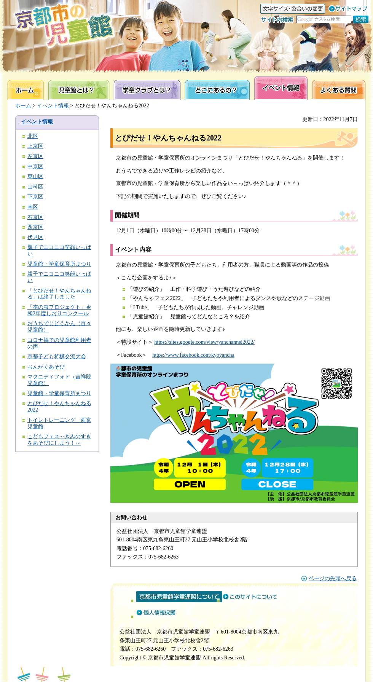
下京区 (35, 196)
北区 (32, 136)
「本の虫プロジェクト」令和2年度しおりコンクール (59, 310)
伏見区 (35, 237)
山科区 (35, 187)
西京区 (35, 227)
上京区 (35, 146)
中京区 (35, 166)
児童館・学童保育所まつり (59, 264)
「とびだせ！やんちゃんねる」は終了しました (59, 294)
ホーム (23, 106)
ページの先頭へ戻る (333, 578)
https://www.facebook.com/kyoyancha (193, 355)
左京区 (35, 156)
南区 (32, 207)
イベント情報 (53, 106)
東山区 (35, 176)
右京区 (35, 217)
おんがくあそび (46, 367)
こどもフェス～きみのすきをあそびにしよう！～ (59, 440)
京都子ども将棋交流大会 (56, 356)
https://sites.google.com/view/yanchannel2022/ (205, 342)
